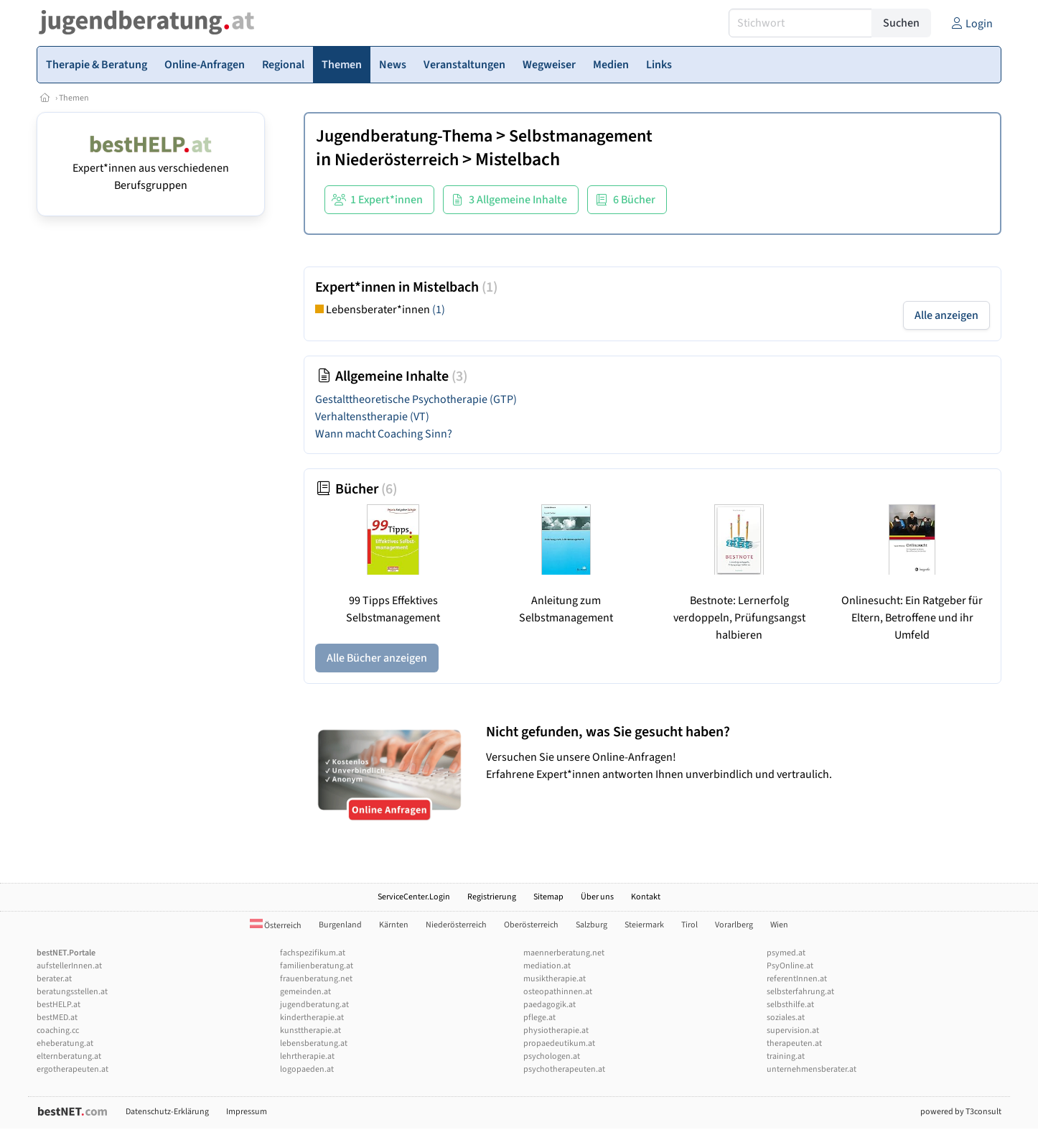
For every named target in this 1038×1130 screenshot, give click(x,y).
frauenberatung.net (316, 979)
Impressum (246, 1112)
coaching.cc (58, 1030)
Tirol (689, 925)
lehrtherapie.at (307, 1056)
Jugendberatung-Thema (404, 136)
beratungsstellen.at (72, 992)
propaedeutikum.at (559, 1043)
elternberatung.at (69, 1056)
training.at (786, 1056)
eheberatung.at (65, 1043)
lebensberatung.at (313, 1043)
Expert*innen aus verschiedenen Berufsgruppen (151, 168)
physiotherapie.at (556, 1030)
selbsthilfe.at (790, 1005)
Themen (74, 98)
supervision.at (793, 1030)
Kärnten (393, 925)
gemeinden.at (305, 992)
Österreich (275, 926)
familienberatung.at (316, 966)
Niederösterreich (397, 159)
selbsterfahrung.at (800, 992)
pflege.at (539, 1017)
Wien (779, 925)
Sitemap (548, 897)
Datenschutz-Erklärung (167, 1112)
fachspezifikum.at (312, 953)
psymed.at (786, 953)
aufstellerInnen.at (69, 966)
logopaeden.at (307, 1069)
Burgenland (340, 925)
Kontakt (645, 897)
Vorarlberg (734, 925)
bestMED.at (57, 1017)
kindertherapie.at (312, 1017)
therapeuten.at (794, 1043)
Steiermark (644, 925)
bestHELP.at (58, 1005)
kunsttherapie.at (310, 1030)
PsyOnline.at (790, 966)
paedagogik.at (549, 1005)
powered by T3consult (960, 1112)
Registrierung (491, 897)
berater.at (54, 979)
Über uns (597, 897)
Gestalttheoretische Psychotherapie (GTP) (416, 399)
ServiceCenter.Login (414, 897)
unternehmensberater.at (811, 1069)
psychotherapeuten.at (564, 1069)
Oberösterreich (531, 925)
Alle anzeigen (946, 315)
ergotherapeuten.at (72, 1069)
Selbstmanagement (581, 136)
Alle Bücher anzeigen (377, 658)
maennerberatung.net (563, 953)
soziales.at (786, 1017)
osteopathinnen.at (557, 992)
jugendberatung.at (314, 1005)
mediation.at (547, 966)
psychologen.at (551, 1056)
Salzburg (591, 925)
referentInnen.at (797, 979)
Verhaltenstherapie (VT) (372, 417)
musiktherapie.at (554, 979)
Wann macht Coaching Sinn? (383, 434)
